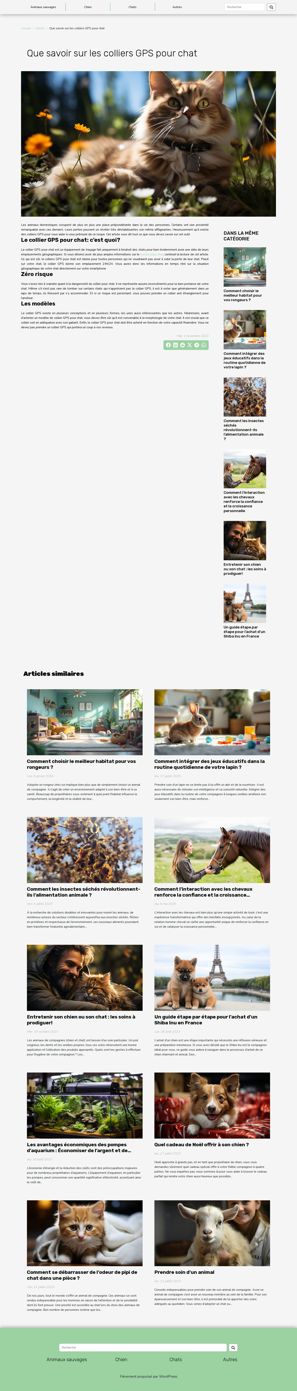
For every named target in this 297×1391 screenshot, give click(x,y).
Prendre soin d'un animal (184, 1272)
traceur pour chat (151, 254)
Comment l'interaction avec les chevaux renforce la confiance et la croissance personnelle (244, 501)
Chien (88, 7)
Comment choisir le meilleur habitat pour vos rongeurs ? (243, 295)
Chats (133, 7)
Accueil (26, 28)
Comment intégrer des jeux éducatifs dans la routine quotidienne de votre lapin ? (245, 360)
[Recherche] (244, 7)
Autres (177, 7)
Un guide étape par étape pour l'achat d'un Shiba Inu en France (244, 631)
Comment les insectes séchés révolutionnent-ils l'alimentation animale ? (244, 430)
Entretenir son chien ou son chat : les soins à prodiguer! (245, 569)
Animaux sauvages (43, 7)
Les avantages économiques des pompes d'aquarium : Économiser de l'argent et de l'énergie (77, 1150)
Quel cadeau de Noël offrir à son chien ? (201, 1144)
